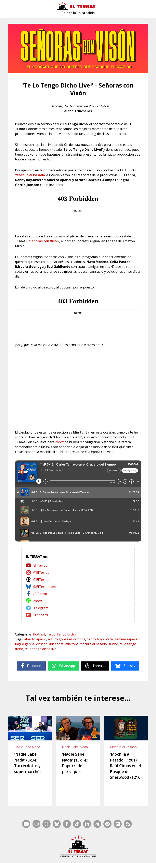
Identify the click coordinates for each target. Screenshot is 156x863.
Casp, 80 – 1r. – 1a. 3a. (59, 851)
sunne (113, 644)
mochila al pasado (93, 644)
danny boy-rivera (100, 639)
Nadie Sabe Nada (27, 747)
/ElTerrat (40, 594)
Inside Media (110, 846)
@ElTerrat (41, 572)
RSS (96, 846)
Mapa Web (85, 846)
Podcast (39, 634)
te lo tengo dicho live (40, 649)
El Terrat (40, 565)
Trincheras (83, 111)
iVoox (59, 442)
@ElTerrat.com (44, 586)
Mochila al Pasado (123, 747)
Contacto (37, 851)
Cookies (76, 856)
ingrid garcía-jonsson (31, 644)
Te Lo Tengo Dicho (61, 634)
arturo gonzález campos (66, 639)
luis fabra (56, 644)
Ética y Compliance (108, 851)
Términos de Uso (132, 851)
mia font (71, 644)
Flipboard (40, 615)
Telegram (40, 608)
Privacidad (89, 856)
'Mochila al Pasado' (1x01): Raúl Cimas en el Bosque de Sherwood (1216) (126, 766)
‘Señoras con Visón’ (44, 241)
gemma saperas (126, 639)
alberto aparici (35, 639)
